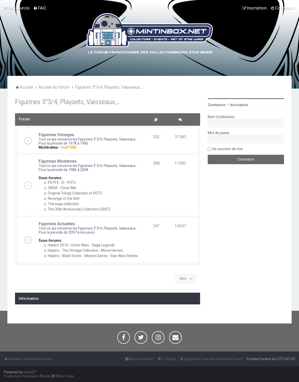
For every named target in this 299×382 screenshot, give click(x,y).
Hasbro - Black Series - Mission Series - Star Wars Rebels (91, 256)
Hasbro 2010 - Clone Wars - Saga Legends (79, 245)
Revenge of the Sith (62, 198)
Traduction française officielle (27, 376)
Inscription (239, 105)
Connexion (217, 105)
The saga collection (61, 204)
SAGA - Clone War (60, 188)
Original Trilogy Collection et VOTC (73, 193)
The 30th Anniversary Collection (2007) (77, 209)
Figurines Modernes (58, 161)
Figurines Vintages (56, 134)
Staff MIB (69, 147)
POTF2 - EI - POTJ (60, 182)
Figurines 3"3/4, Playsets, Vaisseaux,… (67, 102)
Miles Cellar (65, 376)
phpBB (29, 372)
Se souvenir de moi (227, 149)
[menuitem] (39, 7)
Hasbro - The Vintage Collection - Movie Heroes (83, 250)
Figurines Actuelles (57, 223)
